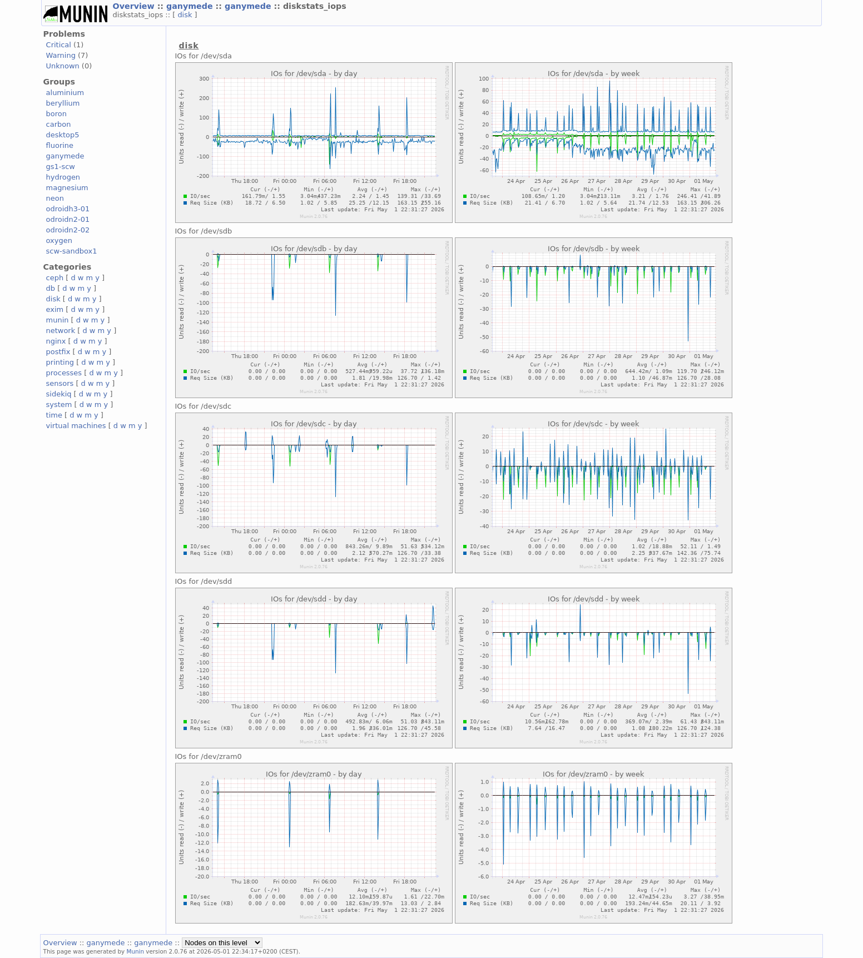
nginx (56, 341)
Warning (61, 55)
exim (55, 309)
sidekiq (59, 394)
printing (60, 362)
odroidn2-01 (68, 219)
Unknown (63, 66)
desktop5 (63, 135)
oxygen (59, 240)
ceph (55, 278)
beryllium (63, 103)
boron (56, 114)
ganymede (191, 6)
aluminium (65, 92)
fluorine (59, 145)
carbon (58, 124)
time (54, 415)
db (50, 288)
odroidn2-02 (68, 230)
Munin (136, 951)
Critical (58, 45)
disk (185, 15)
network (61, 330)
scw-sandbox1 (71, 251)
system (59, 404)
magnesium (67, 187)
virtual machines (76, 425)
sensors (60, 383)
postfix (58, 352)
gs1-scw (60, 166)
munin (57, 320)
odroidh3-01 (68, 209)
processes (64, 373)
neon (55, 198)
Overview (135, 6)
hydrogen (63, 177)
